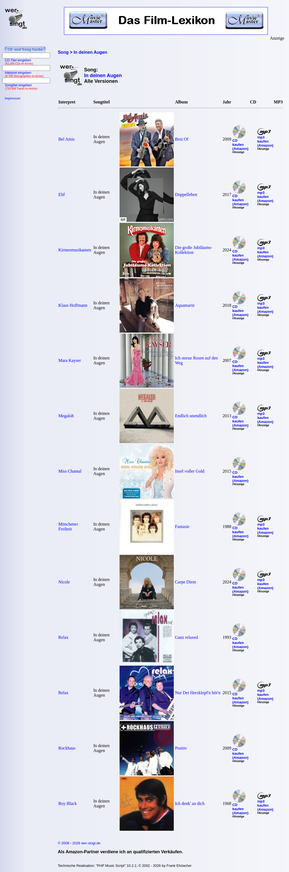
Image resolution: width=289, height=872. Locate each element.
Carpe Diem (185, 582)
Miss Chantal (69, 471)
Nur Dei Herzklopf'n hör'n (197, 692)
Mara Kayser (69, 360)
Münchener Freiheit (68, 526)
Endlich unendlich (191, 415)
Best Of (181, 139)
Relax (63, 637)
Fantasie (182, 526)
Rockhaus (66, 748)
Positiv (181, 748)
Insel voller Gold (189, 471)
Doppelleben (186, 194)
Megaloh (66, 415)
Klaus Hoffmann (72, 305)
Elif (61, 194)
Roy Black (67, 803)
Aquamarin (184, 305)
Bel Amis (66, 139)
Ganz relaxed (186, 637)
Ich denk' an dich (189, 803)
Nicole (64, 582)
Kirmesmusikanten (74, 250)
